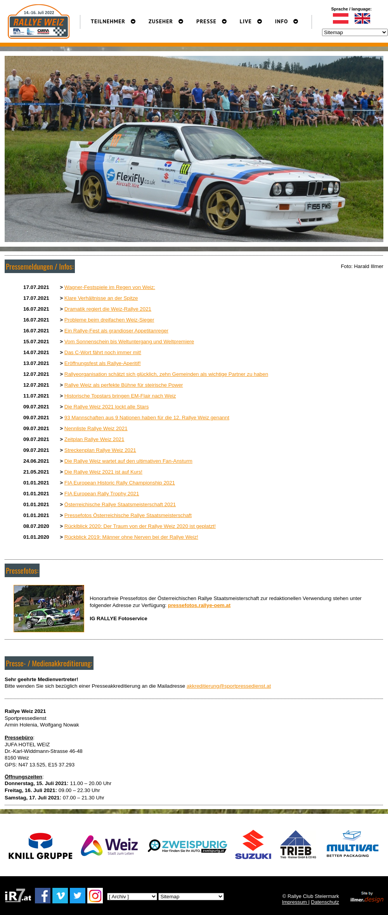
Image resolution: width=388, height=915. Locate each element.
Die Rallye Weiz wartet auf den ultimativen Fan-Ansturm (128, 461)
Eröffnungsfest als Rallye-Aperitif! (102, 363)
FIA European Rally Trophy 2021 (101, 493)
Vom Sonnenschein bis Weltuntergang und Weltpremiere (129, 341)
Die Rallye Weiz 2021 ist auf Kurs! (103, 472)
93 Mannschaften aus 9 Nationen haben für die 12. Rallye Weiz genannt (146, 417)
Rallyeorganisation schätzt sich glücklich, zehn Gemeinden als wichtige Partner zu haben (166, 374)
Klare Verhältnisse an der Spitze (101, 298)
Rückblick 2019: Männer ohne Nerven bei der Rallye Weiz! (131, 537)
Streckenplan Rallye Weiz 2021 (100, 450)
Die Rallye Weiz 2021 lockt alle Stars (106, 407)
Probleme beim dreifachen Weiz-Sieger (109, 320)
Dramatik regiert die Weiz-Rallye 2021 (107, 309)
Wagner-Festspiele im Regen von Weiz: (109, 287)
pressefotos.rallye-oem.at (199, 605)
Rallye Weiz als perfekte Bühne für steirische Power (123, 385)
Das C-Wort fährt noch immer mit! (102, 352)
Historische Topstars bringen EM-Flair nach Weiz (120, 396)
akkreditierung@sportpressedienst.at (229, 686)
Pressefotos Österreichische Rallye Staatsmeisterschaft (128, 515)
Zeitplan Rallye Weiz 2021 (94, 439)
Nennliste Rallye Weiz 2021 (96, 428)
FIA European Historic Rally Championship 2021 (119, 483)
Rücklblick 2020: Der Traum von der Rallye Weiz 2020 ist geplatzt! (140, 526)
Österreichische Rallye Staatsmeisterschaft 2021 (120, 504)
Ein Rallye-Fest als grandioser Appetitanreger (116, 331)
